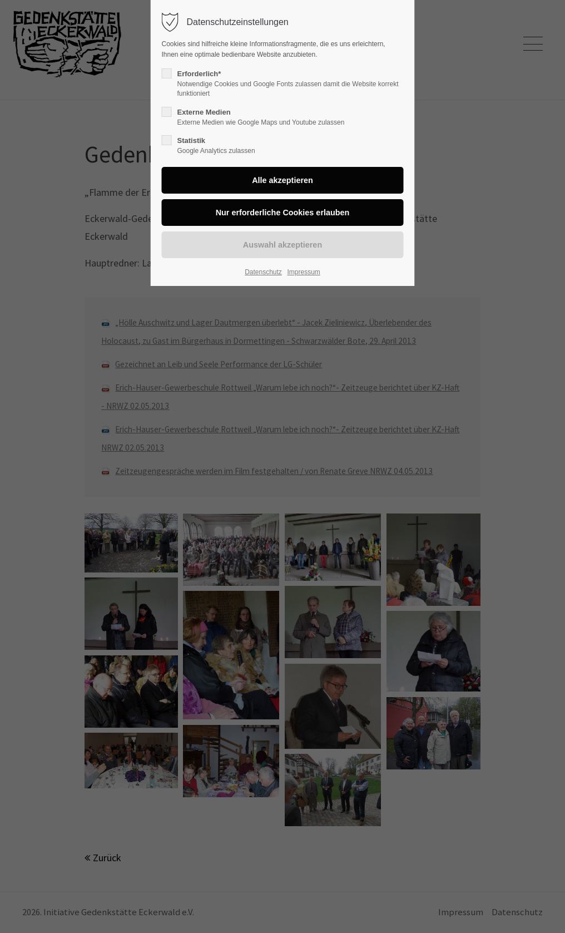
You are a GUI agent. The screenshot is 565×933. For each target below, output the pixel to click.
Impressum (303, 272)
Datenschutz (263, 272)
